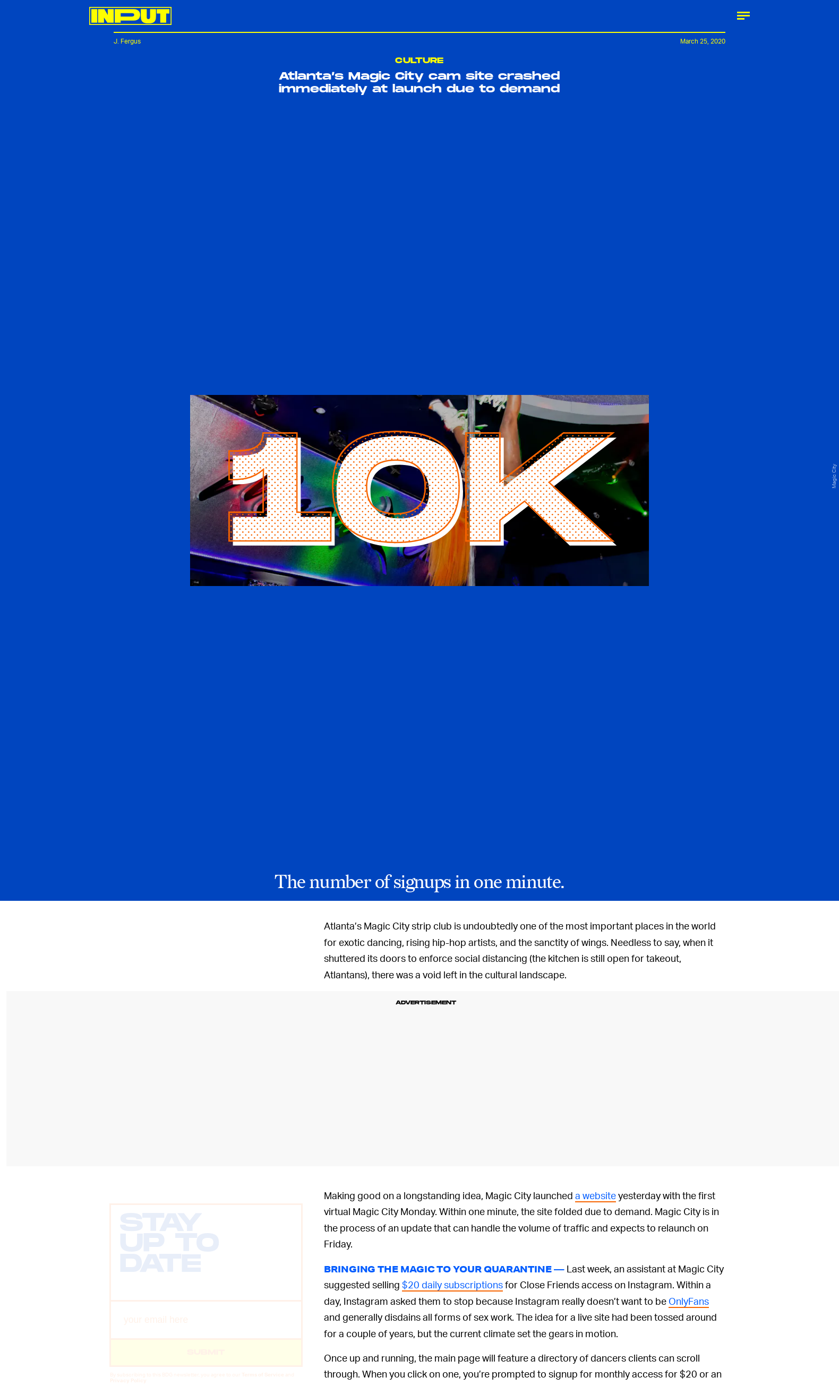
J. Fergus (127, 41)
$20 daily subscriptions (452, 1284)
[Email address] (206, 1329)
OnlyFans (689, 1301)
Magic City (834, 476)
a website (595, 1195)
